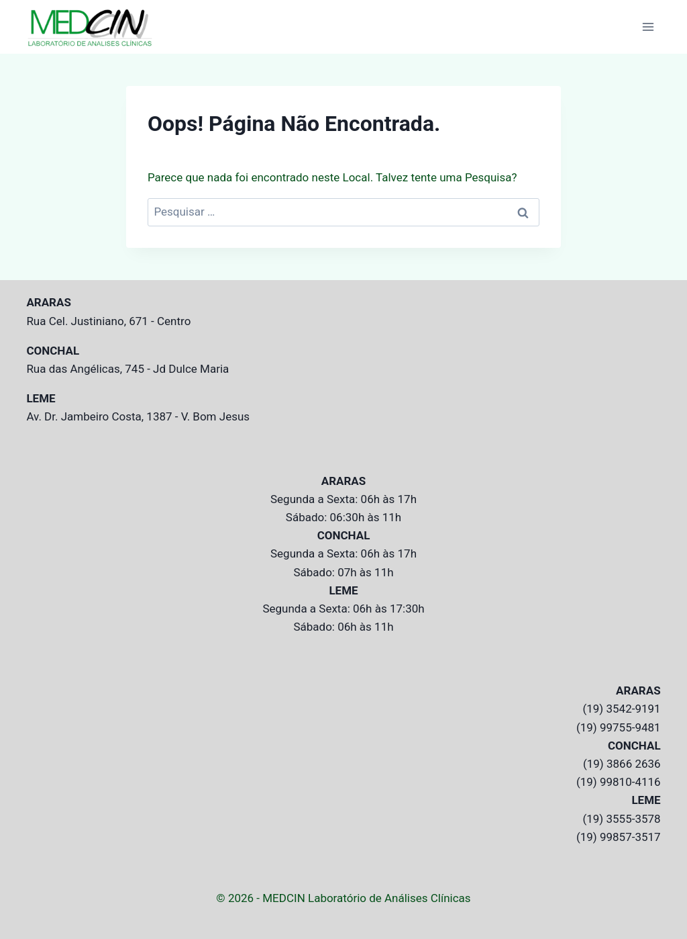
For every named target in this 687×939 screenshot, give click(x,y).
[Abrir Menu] (648, 26)
